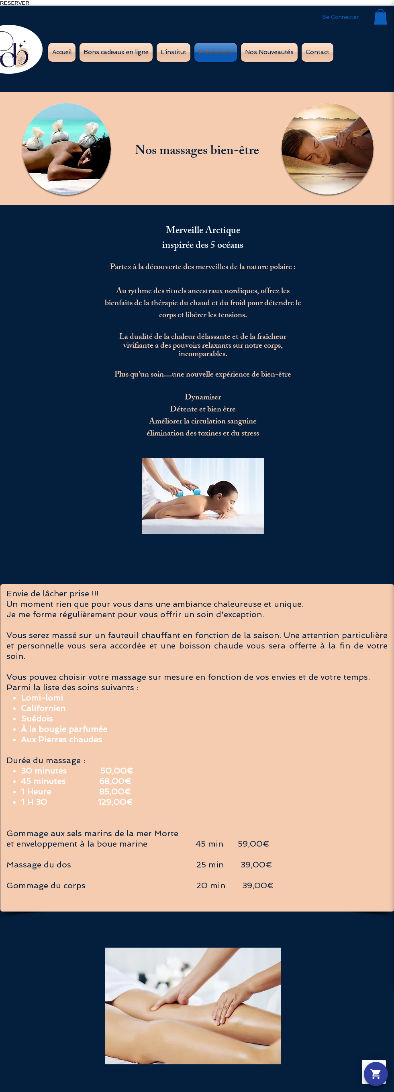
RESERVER (14, 3)
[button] (380, 16)
